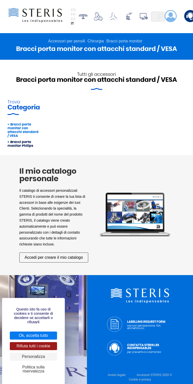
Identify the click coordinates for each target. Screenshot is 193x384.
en (73, 10)
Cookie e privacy (140, 379)
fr (73, 14)
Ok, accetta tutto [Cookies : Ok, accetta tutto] (33, 335)
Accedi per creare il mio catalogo (54, 257)
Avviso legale (117, 375)
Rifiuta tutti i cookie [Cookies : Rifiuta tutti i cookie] (33, 346)
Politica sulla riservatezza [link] (33, 369)
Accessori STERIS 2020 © (154, 375)
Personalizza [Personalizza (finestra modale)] (33, 356)
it (72, 23)
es (73, 19)
